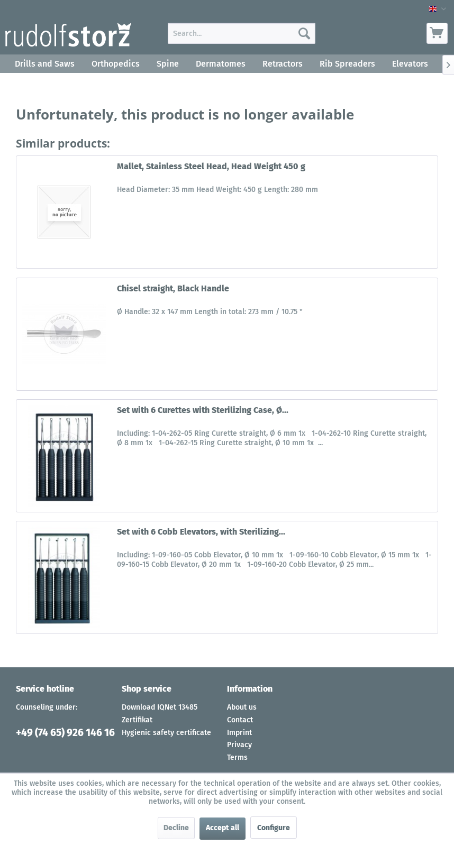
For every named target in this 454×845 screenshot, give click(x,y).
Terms (237, 757)
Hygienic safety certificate (166, 732)
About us (242, 707)
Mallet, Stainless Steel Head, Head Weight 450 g (211, 166)
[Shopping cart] (437, 33)
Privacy (239, 744)
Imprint (239, 732)
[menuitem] (241, 33)
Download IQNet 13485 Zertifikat (159, 713)
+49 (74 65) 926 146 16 (65, 733)
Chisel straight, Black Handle (173, 288)
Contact (240, 719)
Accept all (222, 827)
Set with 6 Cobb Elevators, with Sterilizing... (201, 532)
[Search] (304, 33)
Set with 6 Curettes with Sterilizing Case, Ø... (202, 410)
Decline (176, 827)
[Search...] (241, 33)
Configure (273, 827)
